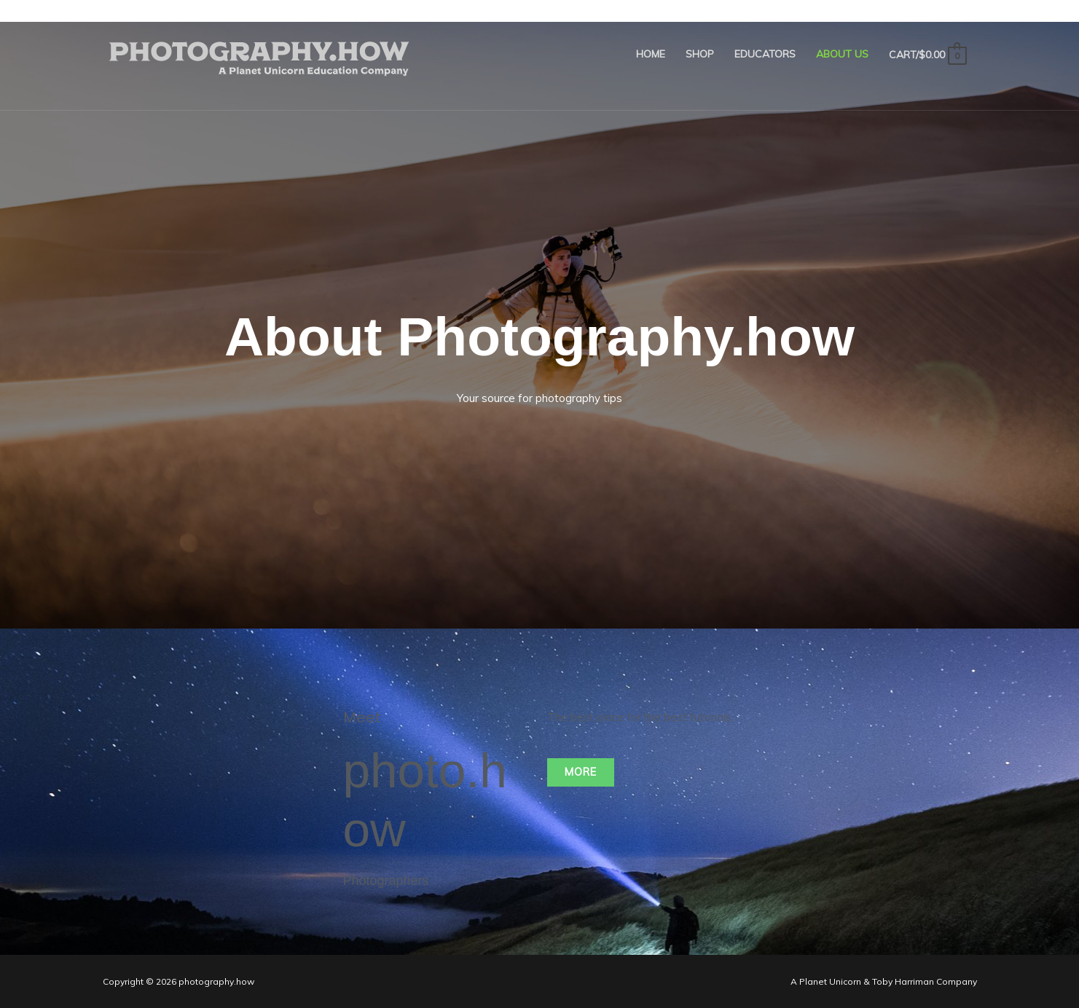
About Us (842, 53)
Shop (700, 53)
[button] (582, 772)
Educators (765, 53)
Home (650, 53)
